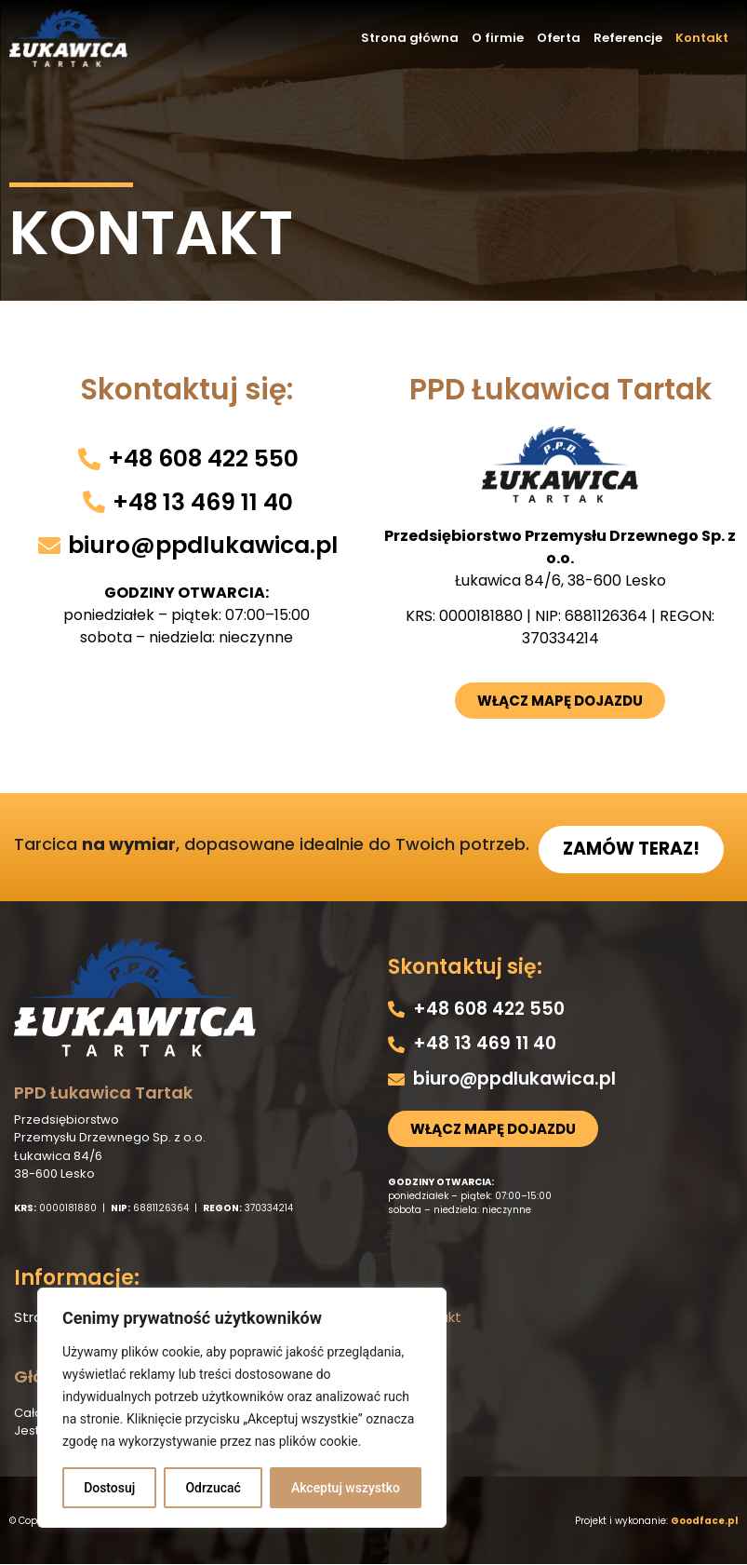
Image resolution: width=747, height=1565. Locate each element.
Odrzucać (212, 1487)
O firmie (498, 38)
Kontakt (701, 38)
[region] (242, 1408)
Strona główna (410, 38)
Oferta (558, 38)
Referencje (628, 38)
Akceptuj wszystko (345, 1487)
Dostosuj (109, 1487)
